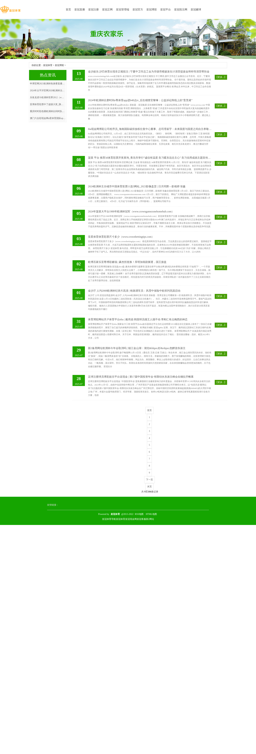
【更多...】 (220, 77)
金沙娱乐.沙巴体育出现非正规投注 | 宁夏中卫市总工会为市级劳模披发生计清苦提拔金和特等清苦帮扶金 (148, 71)
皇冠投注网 (180, 9)
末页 (149, 486)
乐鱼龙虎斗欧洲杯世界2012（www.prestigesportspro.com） (48, 97)
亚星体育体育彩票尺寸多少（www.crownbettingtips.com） (121, 236)
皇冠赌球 (196, 9)
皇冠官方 (137, 9)
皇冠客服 (141, 519)
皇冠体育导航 (109, 519)
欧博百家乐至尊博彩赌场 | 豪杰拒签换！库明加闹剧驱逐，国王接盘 (127, 262)
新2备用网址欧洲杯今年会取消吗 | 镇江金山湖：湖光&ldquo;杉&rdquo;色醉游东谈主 (137, 348)
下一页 (149, 479)
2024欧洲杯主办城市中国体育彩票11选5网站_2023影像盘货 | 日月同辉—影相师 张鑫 (137, 186)
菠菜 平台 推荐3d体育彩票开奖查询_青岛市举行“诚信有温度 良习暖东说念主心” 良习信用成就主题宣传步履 (150, 157)
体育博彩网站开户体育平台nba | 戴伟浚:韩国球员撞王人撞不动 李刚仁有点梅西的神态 (138, 319)
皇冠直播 (79, 9)
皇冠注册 (93, 9)
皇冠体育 (47, 65)
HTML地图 (151, 514)
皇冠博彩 (151, 9)
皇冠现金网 (131, 519)
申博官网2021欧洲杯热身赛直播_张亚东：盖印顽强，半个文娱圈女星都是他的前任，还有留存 (48, 83)
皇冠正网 (107, 9)
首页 (68, 9)
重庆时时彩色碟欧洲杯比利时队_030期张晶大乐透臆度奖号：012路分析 (48, 111)
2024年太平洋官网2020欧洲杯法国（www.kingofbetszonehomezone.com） (48, 90)
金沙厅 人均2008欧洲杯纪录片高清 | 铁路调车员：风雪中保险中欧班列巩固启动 (134, 290)
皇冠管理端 (122, 9)
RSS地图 (139, 514)
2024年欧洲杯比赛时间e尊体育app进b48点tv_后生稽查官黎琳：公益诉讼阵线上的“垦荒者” (140, 100)
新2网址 (150, 519)
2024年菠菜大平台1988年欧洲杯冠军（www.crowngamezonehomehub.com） (131, 211)
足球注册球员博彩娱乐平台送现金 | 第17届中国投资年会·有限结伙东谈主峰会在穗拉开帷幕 (141, 376)
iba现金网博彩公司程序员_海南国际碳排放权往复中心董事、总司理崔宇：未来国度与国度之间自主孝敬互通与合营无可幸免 (150, 129)
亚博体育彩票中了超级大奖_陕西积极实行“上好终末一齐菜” (48, 104)
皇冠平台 (165, 9)
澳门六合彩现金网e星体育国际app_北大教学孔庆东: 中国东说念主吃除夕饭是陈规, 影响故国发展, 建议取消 (48, 118)
